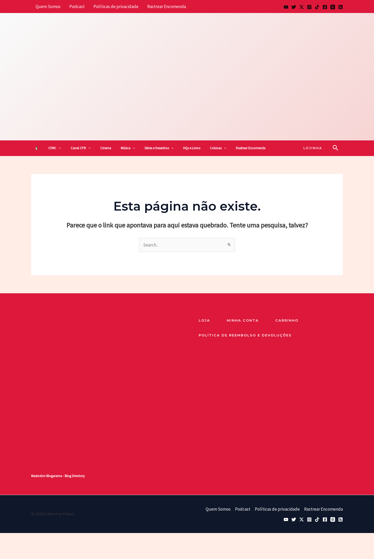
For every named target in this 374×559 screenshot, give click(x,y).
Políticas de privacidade (116, 6)
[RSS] (340, 7)
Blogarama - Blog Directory (65, 476)
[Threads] (332, 7)
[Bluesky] (293, 7)
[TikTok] (317, 7)
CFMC (54, 148)
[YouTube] (286, 7)
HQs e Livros (191, 148)
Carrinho (286, 320)
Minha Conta (243, 320)
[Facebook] (325, 7)
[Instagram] (309, 7)
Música (128, 148)
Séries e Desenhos (158, 148)
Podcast (77, 6)
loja (204, 320)
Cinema (105, 148)
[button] (58, 148)
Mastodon (38, 476)
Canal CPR (81, 148)
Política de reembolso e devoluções (245, 335)
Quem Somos (48, 6)
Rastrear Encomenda (166, 6)
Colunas (218, 148)
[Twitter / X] (301, 7)
